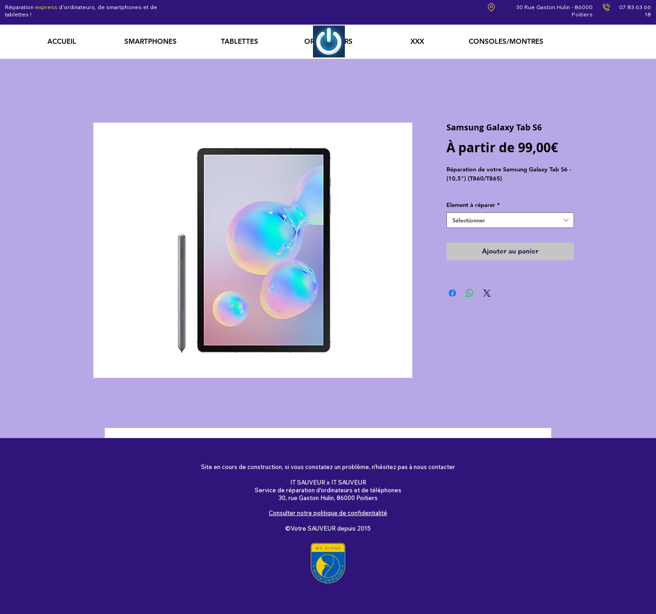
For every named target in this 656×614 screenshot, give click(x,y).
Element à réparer (473, 204)
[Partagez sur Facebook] (452, 293)
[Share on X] (487, 293)
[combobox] (510, 220)
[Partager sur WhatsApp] (469, 293)
